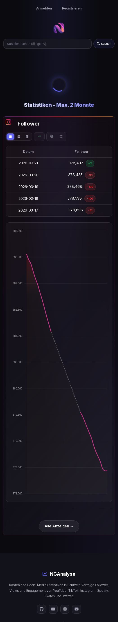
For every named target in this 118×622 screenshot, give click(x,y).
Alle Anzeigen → (59, 526)
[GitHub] (41, 609)
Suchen (104, 43)
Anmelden (44, 8)
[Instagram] (64, 609)
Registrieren (72, 8)
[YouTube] (53, 609)
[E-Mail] (76, 609)
